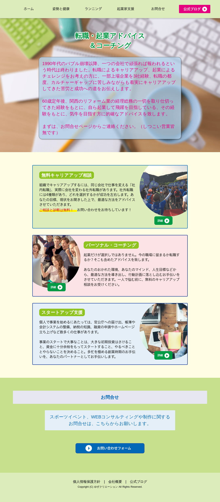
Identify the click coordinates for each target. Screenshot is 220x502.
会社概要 (115, 482)
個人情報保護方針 (86, 482)
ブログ (142, 482)
